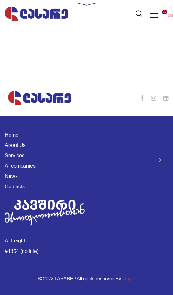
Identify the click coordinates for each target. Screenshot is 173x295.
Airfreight (15, 240)
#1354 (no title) (21, 251)
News (11, 176)
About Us (15, 145)
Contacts (15, 186)
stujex (129, 279)
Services (14, 155)
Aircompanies (20, 166)
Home (11, 134)
